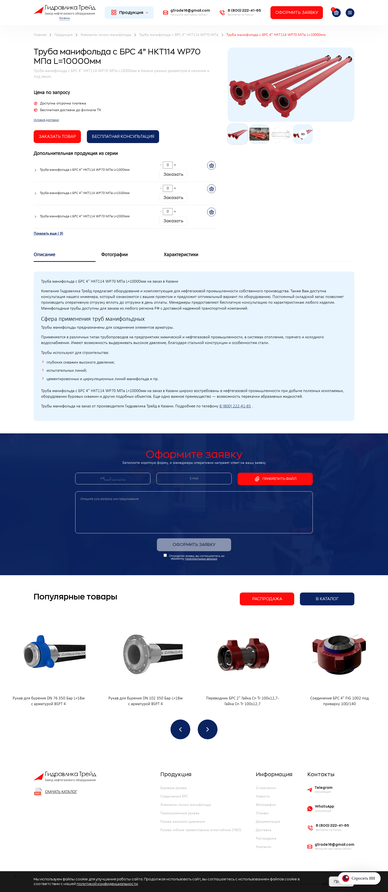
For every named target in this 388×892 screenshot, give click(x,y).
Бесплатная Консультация (123, 137)
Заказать (173, 174)
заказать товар (57, 137)
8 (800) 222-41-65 (235, 406)
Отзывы (262, 813)
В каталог (327, 599)
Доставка (263, 830)
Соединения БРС (174, 796)
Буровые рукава (173, 788)
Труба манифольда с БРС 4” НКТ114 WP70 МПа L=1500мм (85, 193)
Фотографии (266, 805)
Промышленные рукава (179, 813)
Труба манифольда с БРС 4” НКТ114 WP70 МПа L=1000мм (85, 170)
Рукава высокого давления (182, 822)
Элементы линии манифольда (185, 805)
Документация (268, 822)
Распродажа (267, 599)
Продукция (130, 12)
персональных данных (201, 558)
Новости (263, 796)
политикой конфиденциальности (107, 884)
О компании (266, 788)
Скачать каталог (55, 792)
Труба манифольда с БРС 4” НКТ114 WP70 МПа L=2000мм (85, 216)
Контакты (263, 847)
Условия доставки (46, 120)
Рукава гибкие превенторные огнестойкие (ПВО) (200, 830)
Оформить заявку (296, 13)
